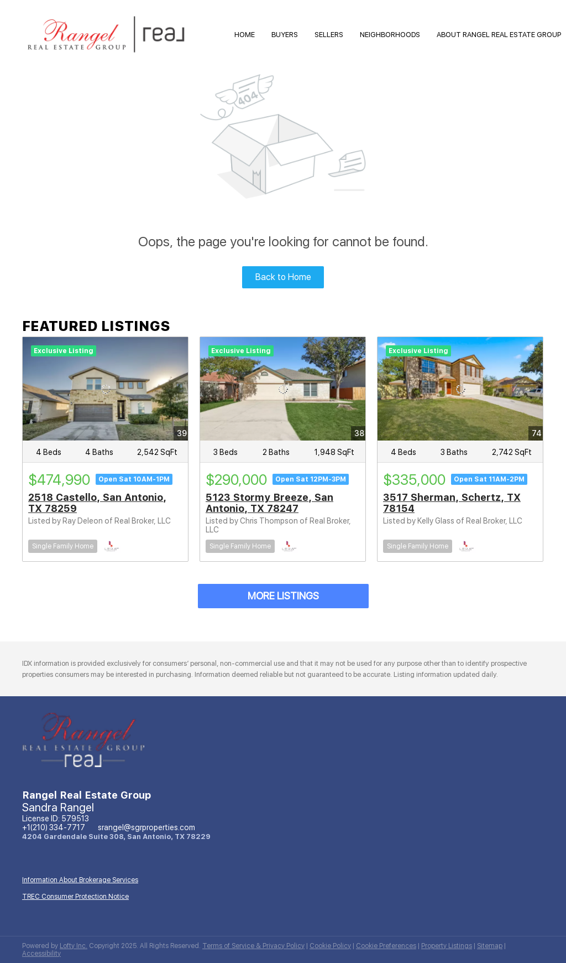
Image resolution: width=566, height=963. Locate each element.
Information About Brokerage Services (80, 880)
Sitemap (489, 946)
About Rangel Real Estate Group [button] (499, 34)
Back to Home (283, 277)
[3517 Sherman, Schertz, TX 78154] (460, 389)
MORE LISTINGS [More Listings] (283, 596)
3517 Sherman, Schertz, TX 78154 (452, 502)
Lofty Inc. (73, 946)
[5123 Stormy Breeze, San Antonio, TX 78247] (282, 389)
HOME (244, 34)
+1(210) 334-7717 (53, 827)
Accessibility (41, 953)
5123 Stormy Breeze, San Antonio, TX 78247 (269, 502)
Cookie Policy (330, 946)
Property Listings (446, 946)
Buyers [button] (284, 34)
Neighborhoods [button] (390, 34)
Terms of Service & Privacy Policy (253, 946)
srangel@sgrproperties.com (146, 827)
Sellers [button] (329, 34)
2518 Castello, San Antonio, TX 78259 (97, 502)
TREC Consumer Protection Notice (75, 896)
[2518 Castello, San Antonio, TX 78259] (105, 389)
